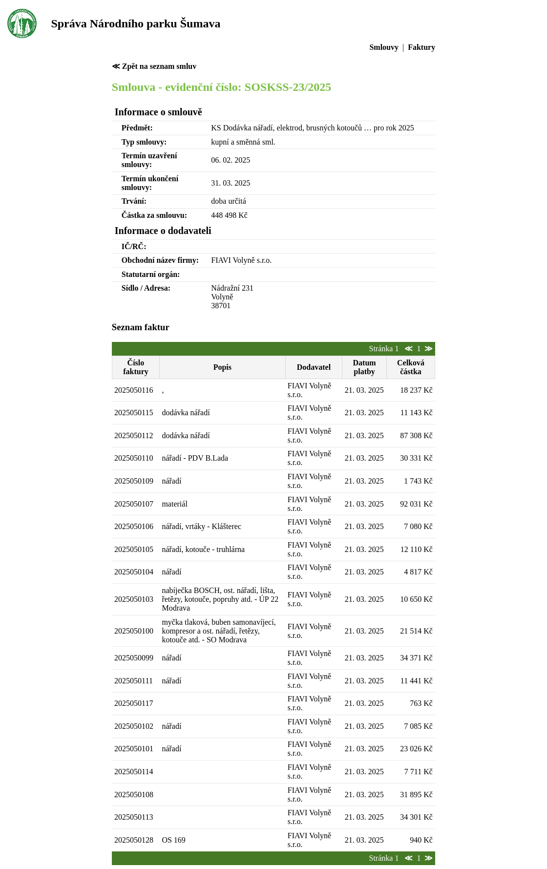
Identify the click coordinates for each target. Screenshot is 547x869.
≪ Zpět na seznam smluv (154, 66)
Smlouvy (384, 47)
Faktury (421, 47)
